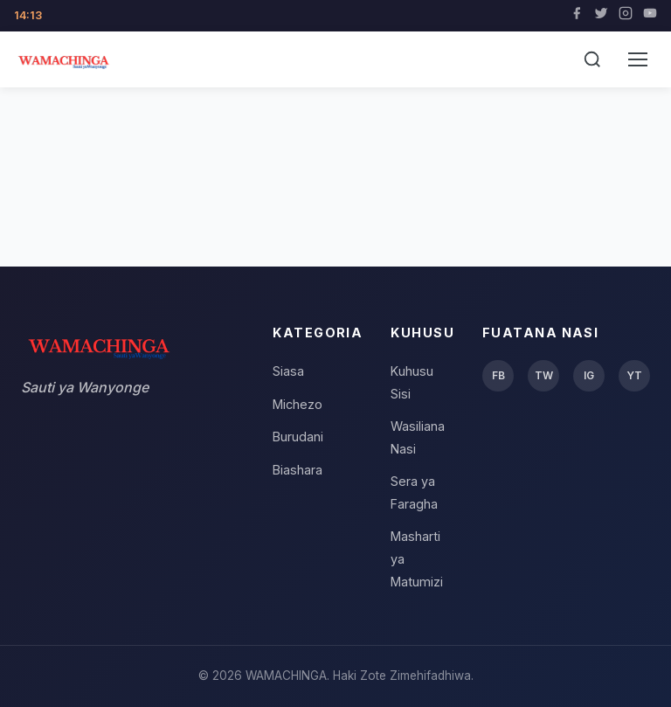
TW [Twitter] (544, 375)
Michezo (297, 404)
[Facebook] (577, 15)
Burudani (298, 436)
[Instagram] (626, 15)
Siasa (288, 371)
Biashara (297, 469)
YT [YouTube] (634, 375)
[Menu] (638, 59)
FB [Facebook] (498, 375)
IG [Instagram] (589, 375)
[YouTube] (650, 15)
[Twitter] (601, 15)
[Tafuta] (592, 59)
